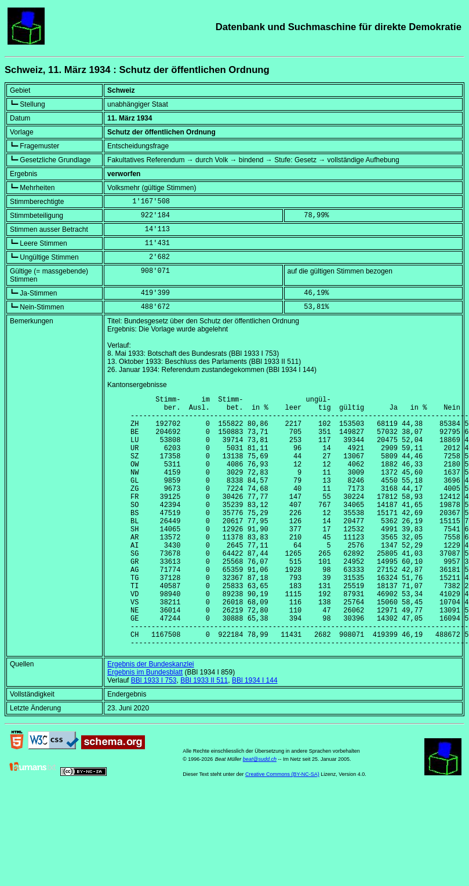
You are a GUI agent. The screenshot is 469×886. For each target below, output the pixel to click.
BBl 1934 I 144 (255, 734)
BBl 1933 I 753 (154, 734)
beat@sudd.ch (260, 813)
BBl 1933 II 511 (204, 734)
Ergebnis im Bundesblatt (145, 726)
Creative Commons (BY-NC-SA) (282, 828)
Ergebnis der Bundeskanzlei (150, 718)
